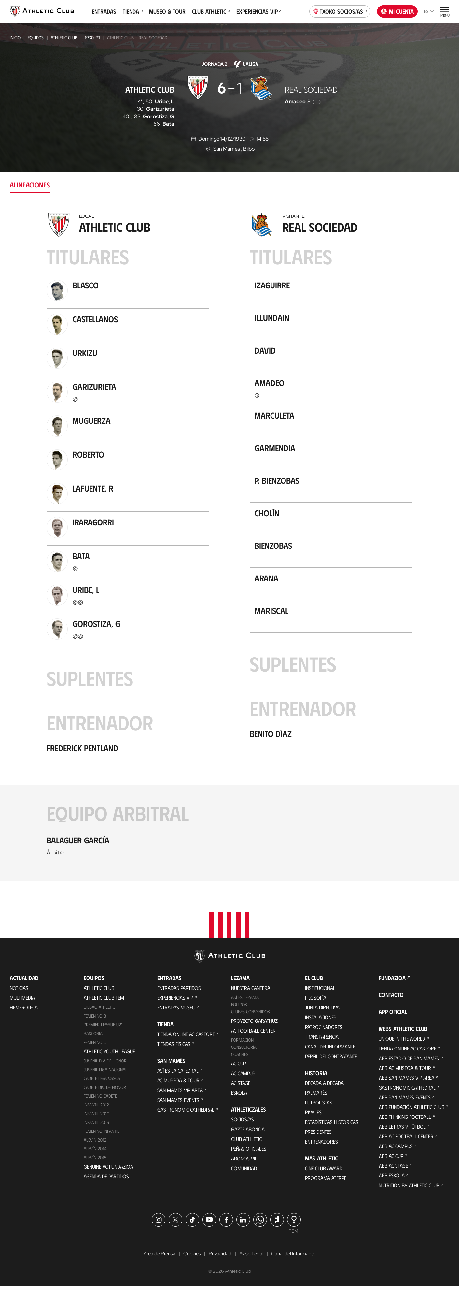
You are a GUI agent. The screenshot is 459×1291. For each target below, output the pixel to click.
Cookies (190, 1259)
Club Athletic (211, 11)
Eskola (239, 1097)
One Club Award (323, 1173)
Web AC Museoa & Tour (405, 1073)
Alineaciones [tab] (30, 184)
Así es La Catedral (178, 1075)
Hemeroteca (24, 1012)
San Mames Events (178, 1105)
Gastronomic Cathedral (185, 1114)
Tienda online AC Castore (186, 1039)
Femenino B (95, 1020)
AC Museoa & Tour (178, 1085)
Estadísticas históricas (331, 1127)
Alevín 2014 (95, 1153)
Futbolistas (318, 1107)
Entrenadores (321, 1146)
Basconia (93, 1038)
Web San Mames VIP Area (406, 1082)
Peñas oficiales (248, 1153)
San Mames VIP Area (180, 1095)
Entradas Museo (176, 1012)
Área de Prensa (157, 1259)
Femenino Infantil (101, 1136)
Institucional (320, 993)
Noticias (19, 993)
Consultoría (244, 1052)
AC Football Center (253, 1035)
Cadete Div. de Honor (105, 1092)
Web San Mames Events (405, 1102)
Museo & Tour (167, 11)
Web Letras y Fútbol (402, 1131)
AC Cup (238, 1068)
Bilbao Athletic (99, 1012)
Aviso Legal (251, 1259)
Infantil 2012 (96, 1109)
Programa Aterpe (325, 1183)
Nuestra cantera (250, 993)
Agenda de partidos (106, 1181)
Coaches (239, 1059)
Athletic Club (64, 37)
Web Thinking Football (405, 1121)
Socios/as (242, 1124)
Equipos (36, 37)
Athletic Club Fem (104, 1002)
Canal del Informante (330, 1051)
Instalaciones (320, 1022)
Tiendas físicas (173, 1049)
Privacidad (219, 1259)
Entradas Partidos (179, 993)
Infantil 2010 (96, 1118)
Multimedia (22, 1002)
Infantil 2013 (96, 1127)
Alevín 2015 (95, 1162)
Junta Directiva (322, 1012)
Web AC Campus (396, 1151)
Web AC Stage (393, 1170)
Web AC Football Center (406, 1141)
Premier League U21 (103, 1029)
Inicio (15, 37)
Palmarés (316, 1097)
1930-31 (92, 37)
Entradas (104, 11)
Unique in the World (402, 1043)
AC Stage (240, 1088)
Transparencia (322, 1041)
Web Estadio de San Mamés (409, 1063)
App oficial (393, 1016)
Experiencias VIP (258, 11)
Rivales (313, 1117)
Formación (242, 1045)
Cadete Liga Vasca (102, 1083)
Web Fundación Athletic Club (411, 1112)
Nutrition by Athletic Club (409, 1190)
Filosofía (315, 1002)
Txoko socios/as (340, 11)
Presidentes (318, 1136)
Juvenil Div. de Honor (105, 1065)
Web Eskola (392, 1180)
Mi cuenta (397, 11)
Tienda (133, 11)
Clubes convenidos (250, 1016)
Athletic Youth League (109, 1056)
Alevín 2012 (95, 1144)
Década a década (324, 1088)
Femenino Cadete (100, 1101)
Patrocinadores (323, 1032)
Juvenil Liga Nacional (105, 1074)
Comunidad (244, 1173)
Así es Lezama (245, 1002)
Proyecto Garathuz (254, 1025)
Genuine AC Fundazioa (108, 1171)
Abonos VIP (244, 1163)
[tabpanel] (229, 545)
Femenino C (95, 1047)
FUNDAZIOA (392, 982)
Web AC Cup (391, 1161)
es (429, 11)
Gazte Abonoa (248, 1134)
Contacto (391, 999)
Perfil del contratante (331, 1061)
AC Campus (243, 1078)
